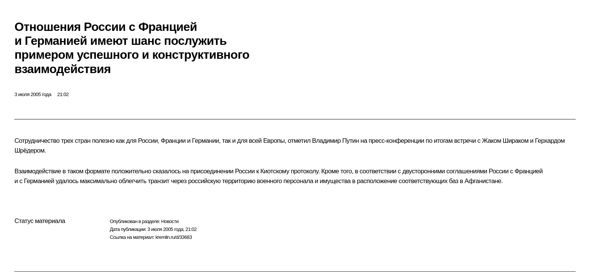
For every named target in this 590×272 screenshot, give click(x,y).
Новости (169, 221)
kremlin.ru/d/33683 (173, 237)
